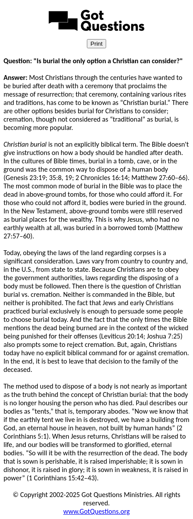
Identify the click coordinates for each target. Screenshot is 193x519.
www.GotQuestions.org (96, 511)
